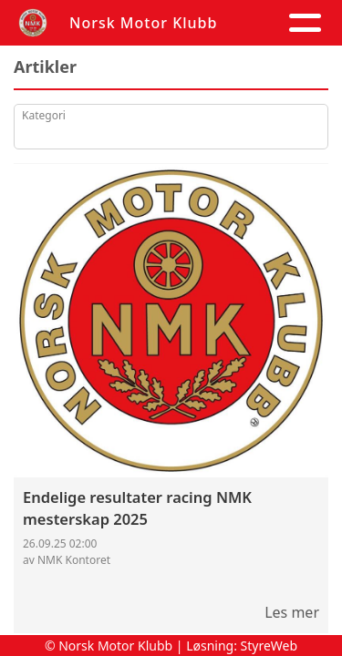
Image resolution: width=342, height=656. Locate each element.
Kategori (44, 115)
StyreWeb (269, 645)
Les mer (291, 612)
